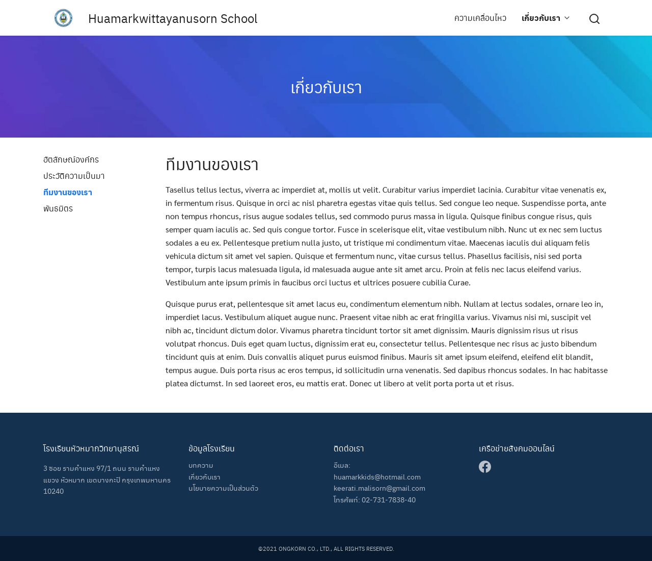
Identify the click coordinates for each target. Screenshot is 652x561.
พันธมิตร (58, 208)
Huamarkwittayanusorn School (173, 17)
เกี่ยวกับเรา (541, 17)
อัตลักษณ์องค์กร (71, 159)
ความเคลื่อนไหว (480, 17)
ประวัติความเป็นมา (74, 175)
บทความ (200, 465)
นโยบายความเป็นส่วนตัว (223, 488)
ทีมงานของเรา (67, 192)
